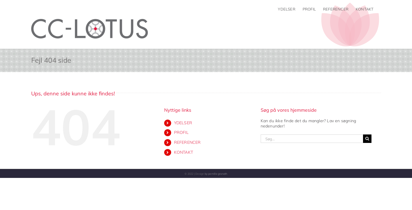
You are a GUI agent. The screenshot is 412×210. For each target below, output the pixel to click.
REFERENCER (187, 142)
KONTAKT (183, 152)
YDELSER (183, 122)
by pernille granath (216, 173)
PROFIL (181, 132)
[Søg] (367, 138)
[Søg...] (312, 138)
